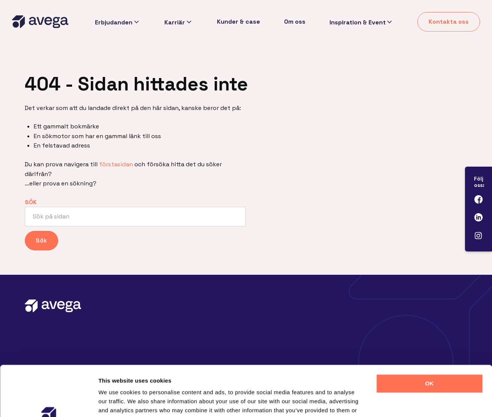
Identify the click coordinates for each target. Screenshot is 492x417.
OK (429, 336)
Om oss (294, 22)
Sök (31, 202)
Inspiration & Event (357, 22)
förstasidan (116, 164)
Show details (393, 402)
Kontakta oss (449, 22)
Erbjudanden (113, 22)
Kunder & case (238, 22)
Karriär (174, 22)
